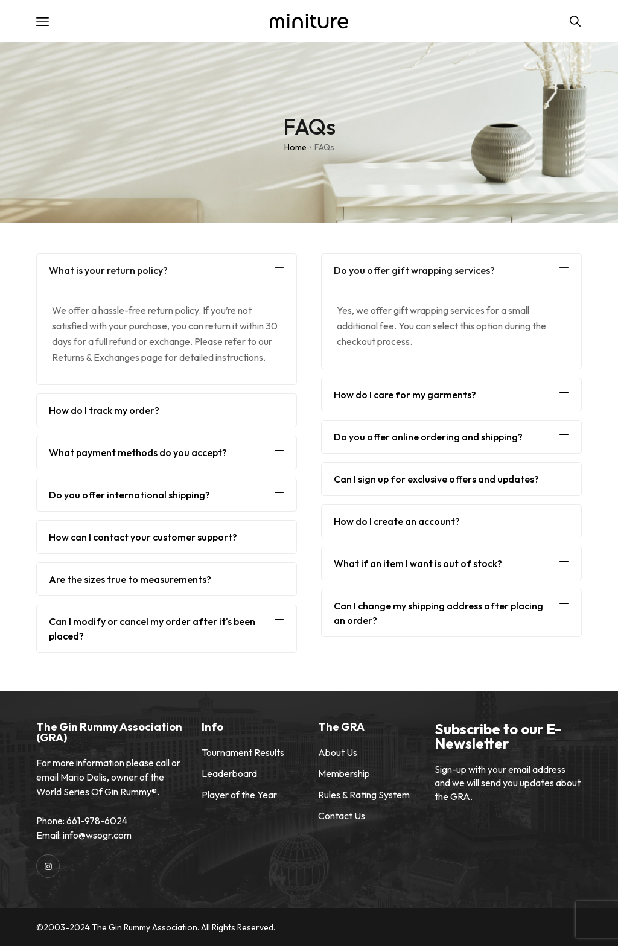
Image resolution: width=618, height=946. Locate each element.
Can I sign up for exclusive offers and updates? (436, 479)
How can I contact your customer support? (143, 537)
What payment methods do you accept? (138, 452)
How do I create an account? (397, 521)
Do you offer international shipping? (129, 495)
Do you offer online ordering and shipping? (428, 437)
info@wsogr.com (97, 835)
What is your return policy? (108, 270)
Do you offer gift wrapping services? (414, 270)
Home (295, 147)
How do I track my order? (104, 410)
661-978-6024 (96, 820)
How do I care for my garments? (405, 395)
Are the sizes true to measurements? (130, 579)
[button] (166, 270)
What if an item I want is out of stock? (418, 563)
